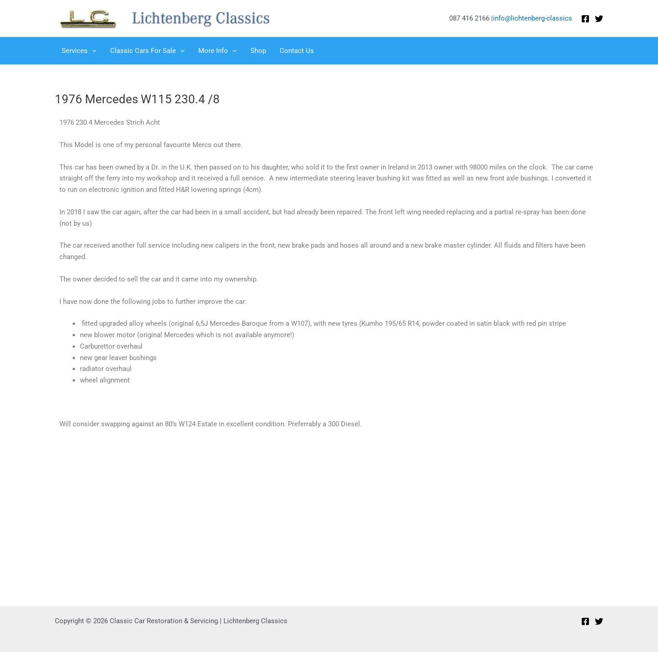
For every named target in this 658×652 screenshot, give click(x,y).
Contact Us (297, 51)
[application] (92, 50)
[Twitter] (599, 19)
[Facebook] (585, 19)
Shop (258, 51)
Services (79, 50)
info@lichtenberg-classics (532, 18)
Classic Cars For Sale (147, 50)
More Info (217, 50)
